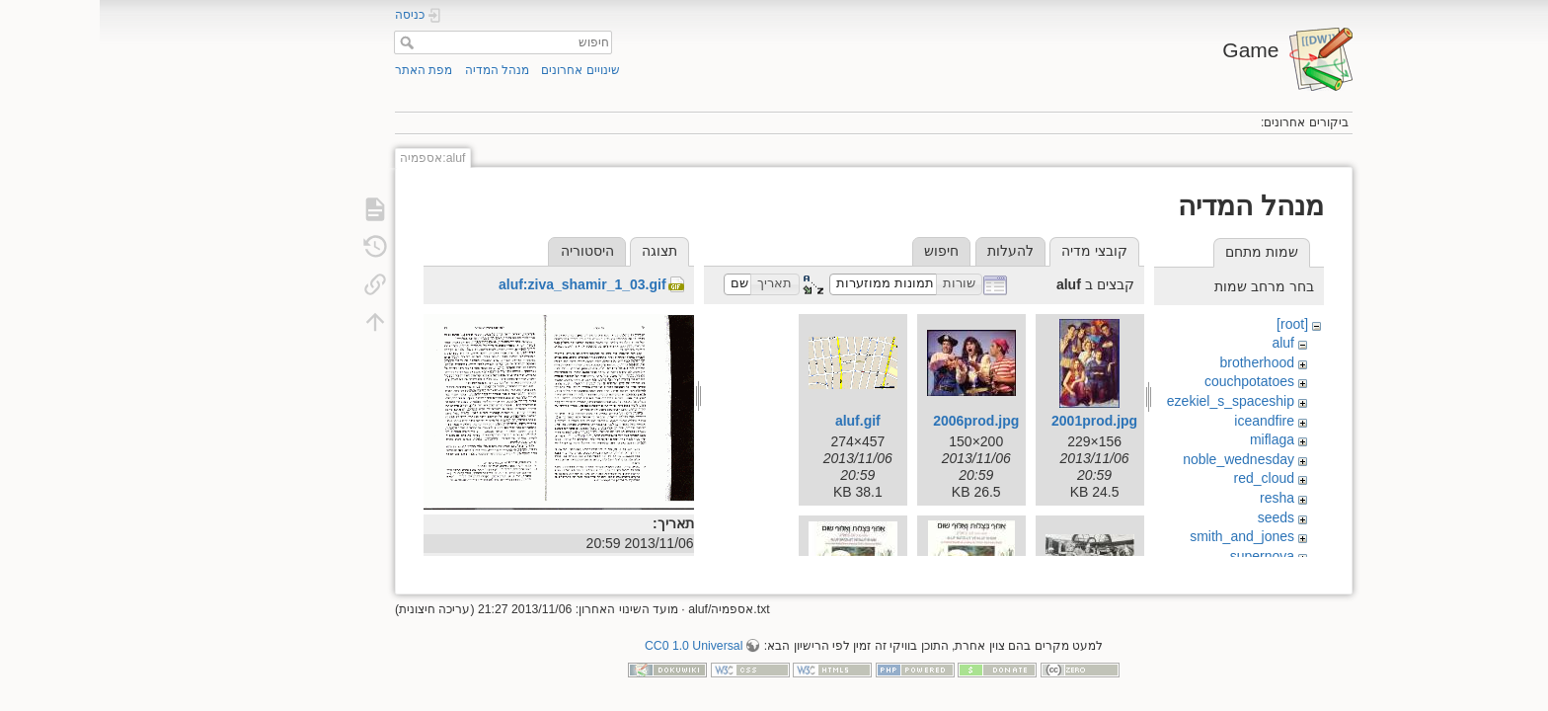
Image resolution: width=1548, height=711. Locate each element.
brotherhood (1158, 362)
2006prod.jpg (876, 421)
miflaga (1172, 439)
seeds (1176, 517)
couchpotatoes (1150, 381)
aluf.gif (758, 421)
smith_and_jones (1142, 536)
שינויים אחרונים (480, 70)
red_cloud (1165, 478)
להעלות (911, 251)
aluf (1183, 343)
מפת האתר (323, 70)
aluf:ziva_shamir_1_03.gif (483, 284)
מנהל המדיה (397, 70)
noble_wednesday (1139, 459)
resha (1177, 498)
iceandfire (1164, 421)
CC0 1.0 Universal (594, 638)
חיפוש (304, 42)
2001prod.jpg (995, 421)
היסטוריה (487, 251)
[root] (1192, 324)
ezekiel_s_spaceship (1131, 401)
